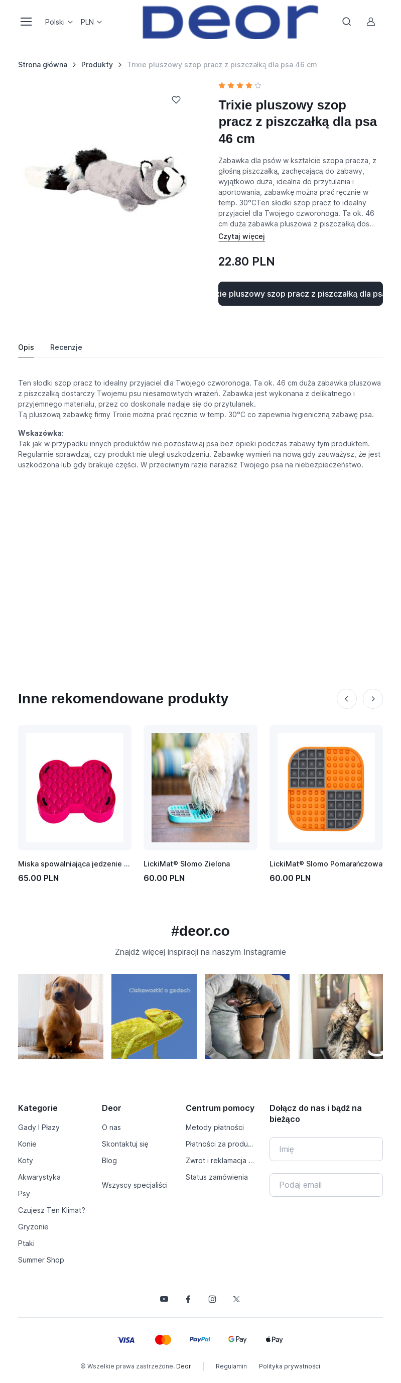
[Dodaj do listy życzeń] (176, 100)
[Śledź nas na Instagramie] (212, 1299)
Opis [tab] (26, 347)
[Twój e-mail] (326, 1185)
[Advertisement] (200, 560)
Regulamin (231, 1366)
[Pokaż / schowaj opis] (241, 236)
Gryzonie (33, 1226)
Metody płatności (215, 1127)
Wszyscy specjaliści (135, 1185)
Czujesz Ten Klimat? (51, 1210)
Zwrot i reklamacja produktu (221, 1160)
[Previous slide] (347, 699)
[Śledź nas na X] (236, 1299)
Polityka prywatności (289, 1366)
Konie (27, 1144)
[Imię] (326, 1149)
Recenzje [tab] (66, 347)
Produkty (97, 64)
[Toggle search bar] (347, 22)
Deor (183, 1366)
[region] (200, 1020)
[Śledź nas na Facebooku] (188, 1299)
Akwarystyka (39, 1177)
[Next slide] (373, 699)
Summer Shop (41, 1259)
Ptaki (26, 1243)
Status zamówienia (217, 1177)
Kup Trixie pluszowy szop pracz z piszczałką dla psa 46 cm (300, 294)
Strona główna (42, 64)
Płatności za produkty (221, 1144)
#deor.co (200, 931)
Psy (24, 1193)
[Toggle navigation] (25, 22)
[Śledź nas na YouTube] (164, 1299)
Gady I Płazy (39, 1127)
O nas (111, 1127)
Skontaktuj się (125, 1144)
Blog (109, 1160)
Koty (25, 1160)
